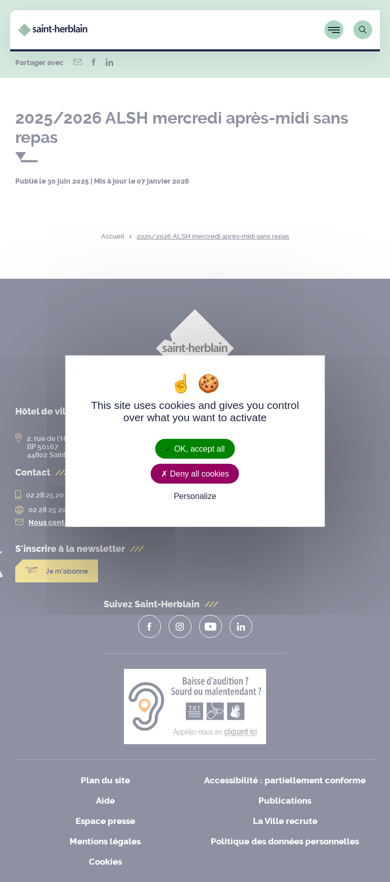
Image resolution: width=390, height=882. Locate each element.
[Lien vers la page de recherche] (362, 29)
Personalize (195, 496)
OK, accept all (194, 449)
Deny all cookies (195, 473)
